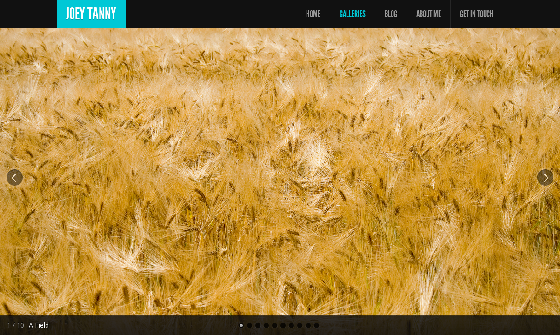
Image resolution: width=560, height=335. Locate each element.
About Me (428, 14)
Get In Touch (476, 14)
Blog (391, 14)
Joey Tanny (91, 13)
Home (313, 14)
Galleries (353, 14)
